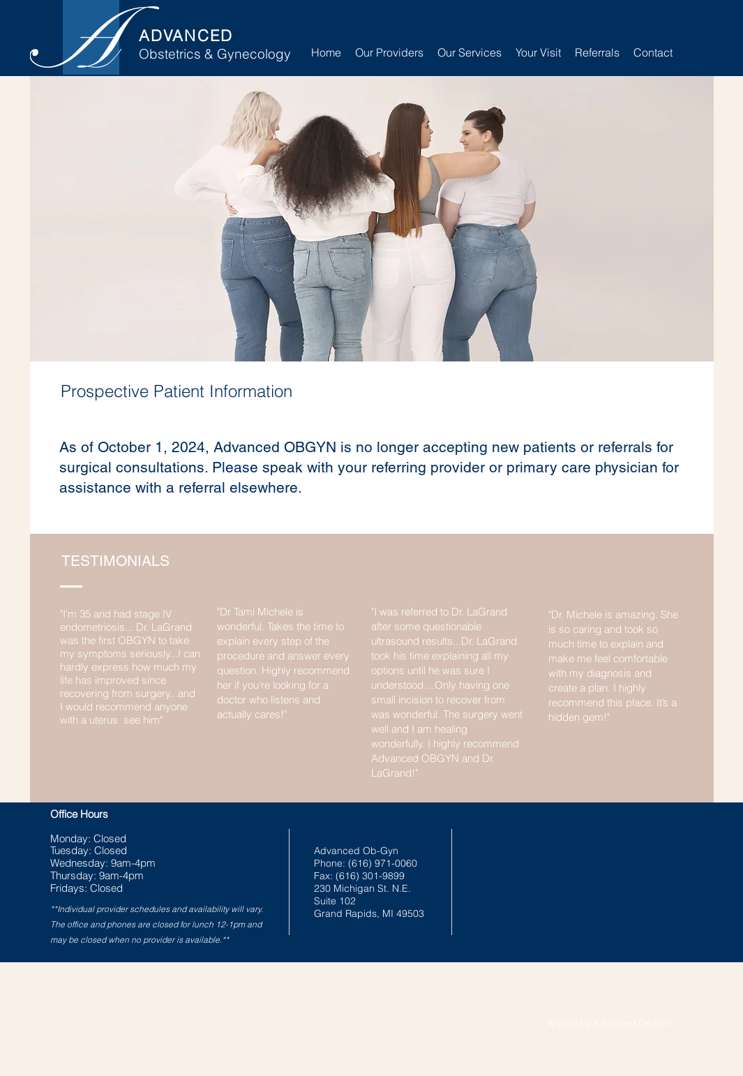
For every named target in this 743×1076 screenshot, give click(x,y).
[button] (469, 53)
